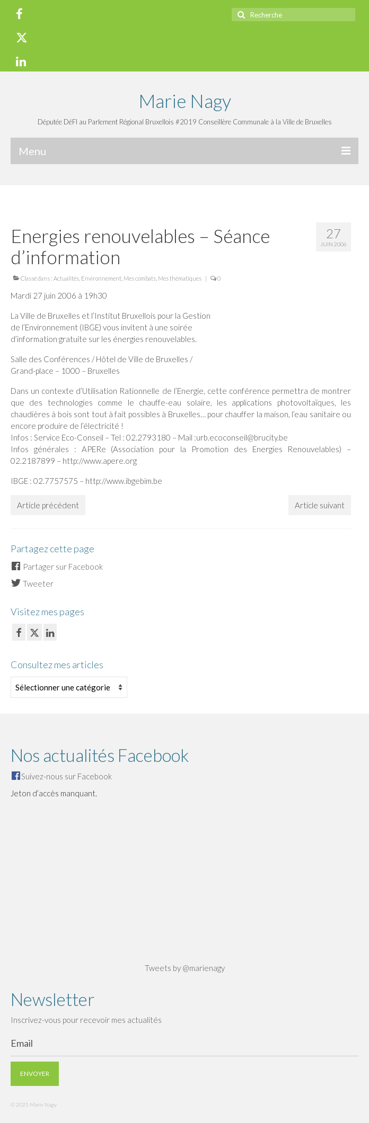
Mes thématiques (179, 278)
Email (22, 1043)
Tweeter (32, 583)
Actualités (66, 278)
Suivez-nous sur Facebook (66, 776)
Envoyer (34, 1073)
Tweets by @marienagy (185, 968)
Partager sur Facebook (57, 566)
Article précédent (48, 505)
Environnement (101, 278)
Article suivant (320, 505)
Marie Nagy (184, 100)
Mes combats (140, 278)
